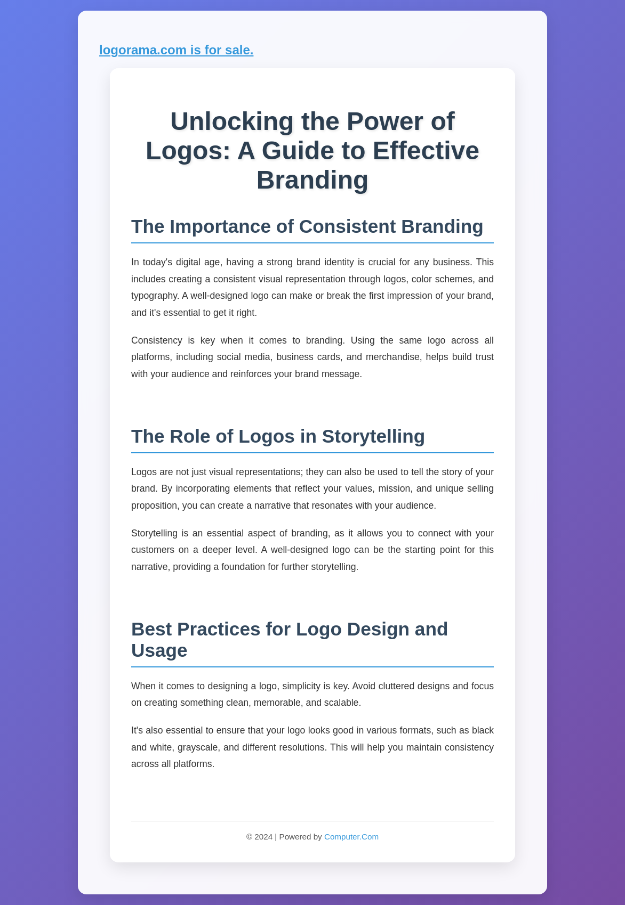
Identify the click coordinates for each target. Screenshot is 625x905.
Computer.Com (351, 836)
